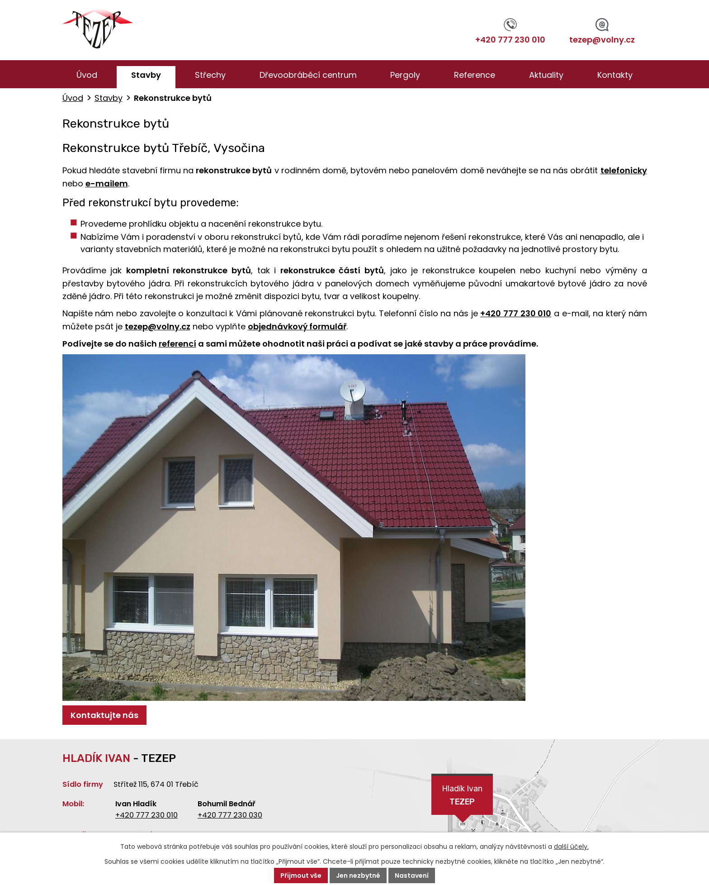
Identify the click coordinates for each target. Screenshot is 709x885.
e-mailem (106, 183)
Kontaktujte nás (104, 715)
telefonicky (623, 170)
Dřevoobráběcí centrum (308, 75)
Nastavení (412, 875)
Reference (474, 75)
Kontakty (615, 75)
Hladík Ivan (462, 796)
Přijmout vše (300, 875)
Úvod (86, 75)
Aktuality (546, 75)
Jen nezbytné (358, 875)
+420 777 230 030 (230, 815)
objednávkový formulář (297, 326)
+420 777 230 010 (510, 31)
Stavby (146, 75)
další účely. (571, 846)
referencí (177, 343)
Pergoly (405, 75)
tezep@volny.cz (602, 31)
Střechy (210, 75)
